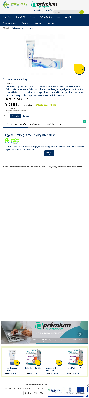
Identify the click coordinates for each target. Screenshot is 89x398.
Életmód (33, 17)
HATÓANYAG (35, 124)
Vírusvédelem (70, 17)
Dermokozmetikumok (10, 23)
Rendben (28, 393)
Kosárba (15, 116)
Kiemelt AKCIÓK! (21, 17)
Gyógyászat (51, 23)
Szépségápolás (46, 17)
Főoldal (6, 28)
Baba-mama (38, 23)
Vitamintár (26, 23)
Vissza (26, 116)
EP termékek (7, 17)
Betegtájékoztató (52, 124)
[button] (7, 332)
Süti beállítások (39, 393)
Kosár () (38, 10)
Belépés (49, 10)
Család (59, 17)
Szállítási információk (15, 124)
